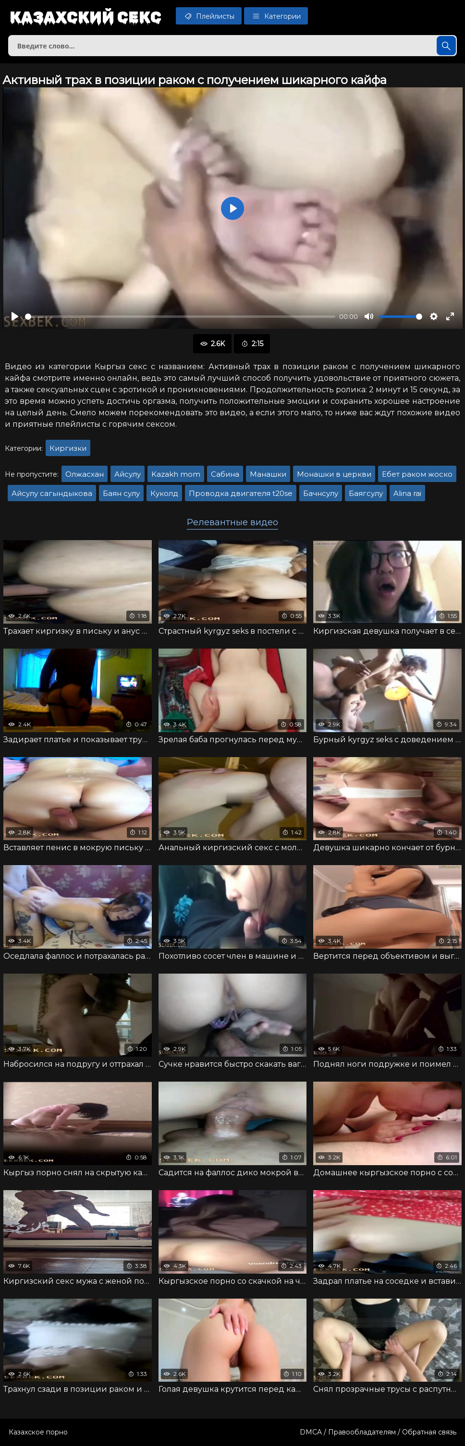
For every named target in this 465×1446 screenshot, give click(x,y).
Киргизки (67, 448)
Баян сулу (121, 493)
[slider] (180, 316)
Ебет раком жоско (417, 474)
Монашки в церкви (334, 474)
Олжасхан (84, 474)
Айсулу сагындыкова (52, 493)
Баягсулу (366, 493)
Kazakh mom (175, 474)
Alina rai (407, 493)
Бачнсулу (320, 493)
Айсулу (127, 474)
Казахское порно (38, 1432)
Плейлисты (208, 15)
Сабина (225, 474)
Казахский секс (85, 16)
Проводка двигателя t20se (241, 493)
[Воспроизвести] (15, 316)
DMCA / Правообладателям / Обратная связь (378, 1432)
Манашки (268, 474)
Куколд (164, 493)
